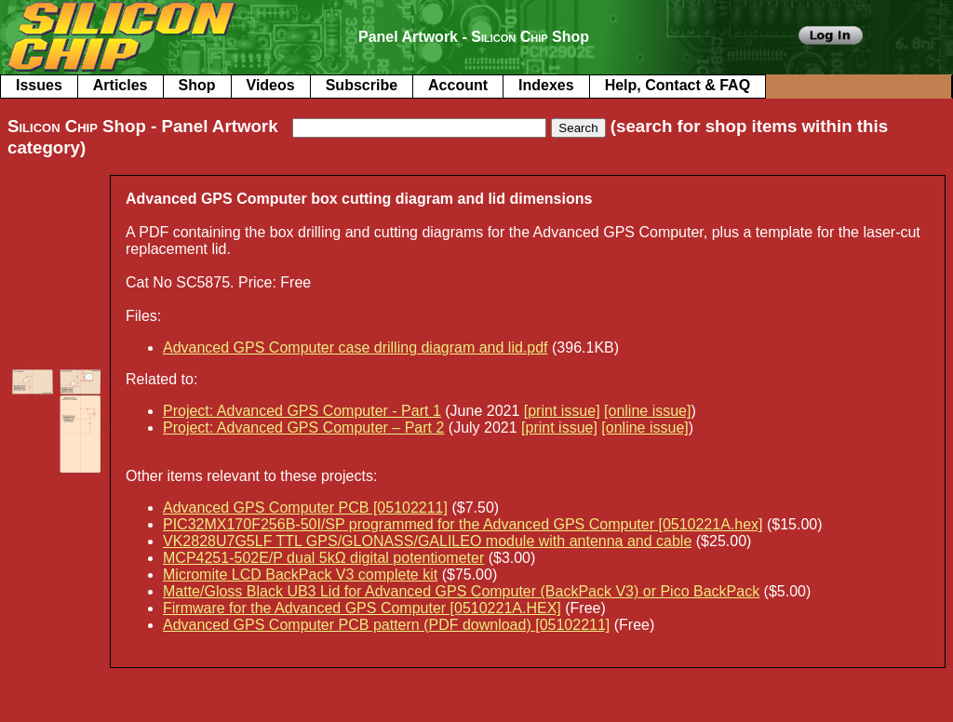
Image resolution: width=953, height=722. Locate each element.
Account (458, 85)
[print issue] (562, 411)
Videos (271, 85)
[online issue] (647, 411)
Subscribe (361, 85)
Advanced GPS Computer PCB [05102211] (305, 507)
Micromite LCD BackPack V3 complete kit (300, 574)
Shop (197, 85)
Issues (39, 85)
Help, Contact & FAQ (677, 85)
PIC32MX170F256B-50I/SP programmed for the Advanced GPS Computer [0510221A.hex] (463, 524)
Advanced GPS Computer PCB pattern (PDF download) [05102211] (386, 625)
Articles (120, 85)
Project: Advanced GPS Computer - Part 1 (302, 411)
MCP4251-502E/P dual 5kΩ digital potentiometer (323, 558)
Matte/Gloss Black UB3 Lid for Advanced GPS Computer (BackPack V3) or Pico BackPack (461, 591)
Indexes (546, 85)
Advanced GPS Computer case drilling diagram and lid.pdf (355, 347)
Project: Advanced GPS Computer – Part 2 (303, 427)
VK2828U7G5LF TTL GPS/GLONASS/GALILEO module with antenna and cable (427, 541)
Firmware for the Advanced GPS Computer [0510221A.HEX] (362, 608)
